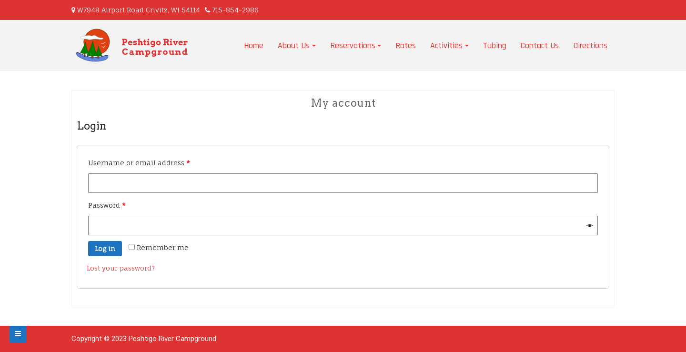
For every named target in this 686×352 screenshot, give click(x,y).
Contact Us (540, 45)
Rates (405, 45)
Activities (446, 45)
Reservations (352, 45)
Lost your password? (121, 268)
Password (107, 205)
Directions (590, 45)
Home (253, 45)
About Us (294, 45)
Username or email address (139, 163)
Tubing (494, 45)
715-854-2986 (235, 10)
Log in (105, 248)
